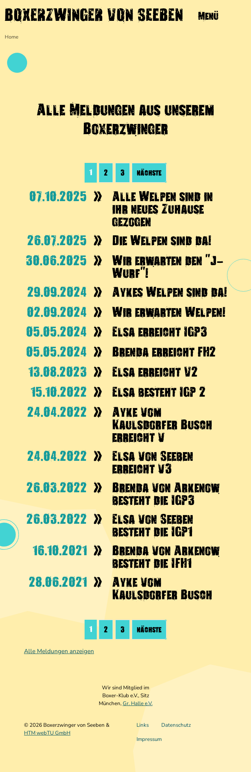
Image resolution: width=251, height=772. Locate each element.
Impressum (149, 739)
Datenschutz (176, 725)
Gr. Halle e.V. (138, 703)
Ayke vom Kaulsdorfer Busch (162, 588)
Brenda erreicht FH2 (164, 352)
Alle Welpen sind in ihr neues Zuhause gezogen (162, 208)
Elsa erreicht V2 (155, 372)
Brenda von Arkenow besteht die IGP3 (166, 494)
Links (143, 725)
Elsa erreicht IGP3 (159, 332)
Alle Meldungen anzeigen (59, 651)
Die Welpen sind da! (161, 240)
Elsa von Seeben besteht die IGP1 (152, 525)
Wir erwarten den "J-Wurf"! (167, 267)
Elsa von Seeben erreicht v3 (152, 462)
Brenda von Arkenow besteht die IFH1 (166, 557)
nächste (149, 172)
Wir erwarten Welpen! (168, 312)
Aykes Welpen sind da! (169, 292)
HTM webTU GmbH (47, 733)
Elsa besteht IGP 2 (159, 392)
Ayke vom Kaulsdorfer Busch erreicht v (162, 424)
